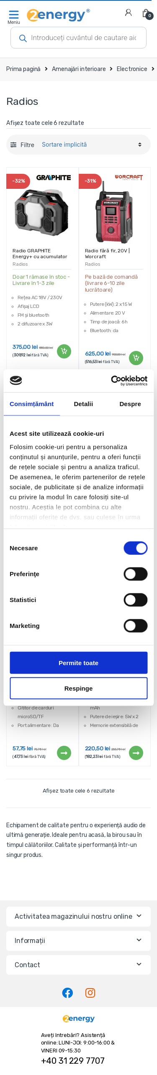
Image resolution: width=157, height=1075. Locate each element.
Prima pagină (23, 69)
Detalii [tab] (83, 403)
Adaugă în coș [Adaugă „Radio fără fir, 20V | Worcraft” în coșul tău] (135, 358)
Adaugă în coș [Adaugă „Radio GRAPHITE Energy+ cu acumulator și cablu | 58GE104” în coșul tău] (63, 351)
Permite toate (78, 662)
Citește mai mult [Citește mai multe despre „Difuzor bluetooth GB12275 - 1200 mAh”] (63, 753)
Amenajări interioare (79, 69)
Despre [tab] (130, 403)
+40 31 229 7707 (73, 1061)
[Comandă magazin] (90, 144)
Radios (20, 264)
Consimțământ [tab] (32, 403)
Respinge (78, 688)
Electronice (132, 69)
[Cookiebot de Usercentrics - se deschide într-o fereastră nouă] (111, 380)
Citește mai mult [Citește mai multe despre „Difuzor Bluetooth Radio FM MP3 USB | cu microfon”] (135, 753)
